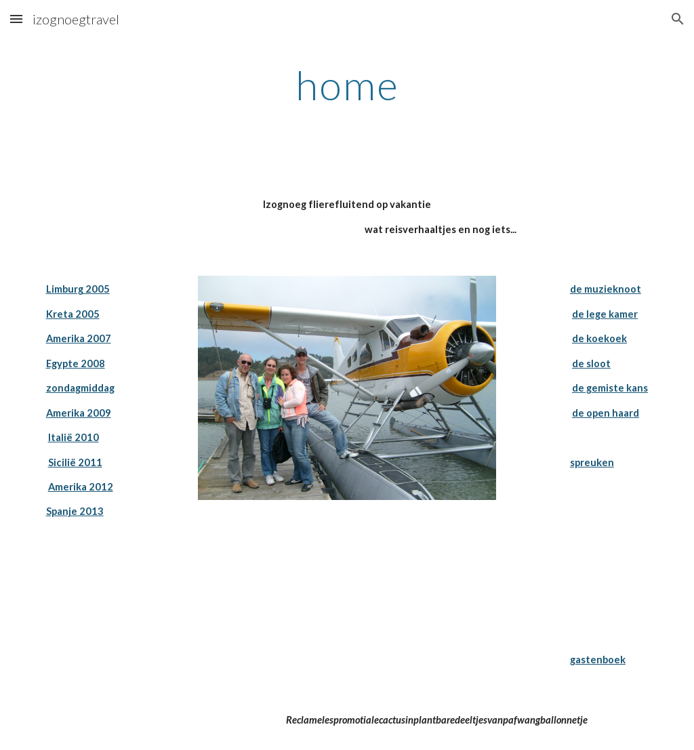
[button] (16, 18)
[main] (347, 84)
